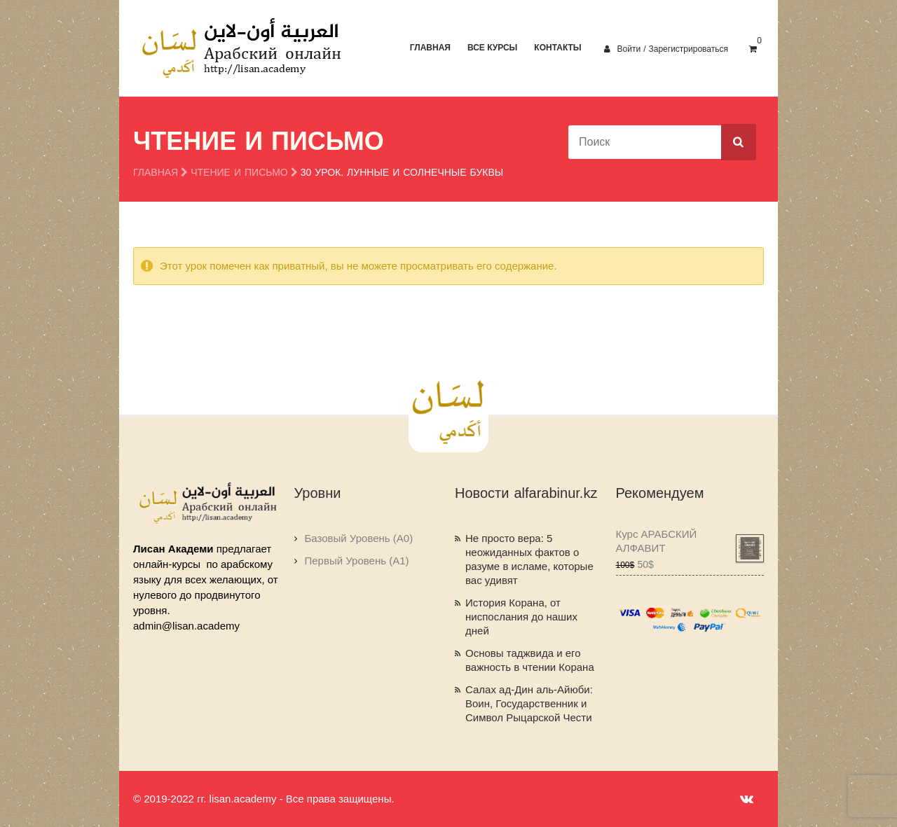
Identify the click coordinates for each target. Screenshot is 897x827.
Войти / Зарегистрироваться (666, 49)
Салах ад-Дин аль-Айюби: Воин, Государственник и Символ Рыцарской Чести (529, 703)
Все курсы (492, 48)
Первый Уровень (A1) (357, 561)
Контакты (557, 48)
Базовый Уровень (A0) (359, 538)
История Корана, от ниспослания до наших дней (521, 617)
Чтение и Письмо (239, 172)
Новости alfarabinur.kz (526, 493)
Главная (430, 48)
